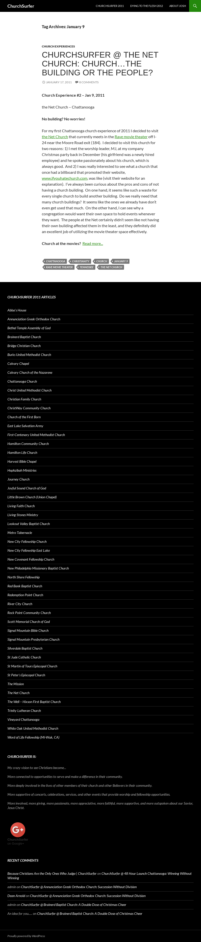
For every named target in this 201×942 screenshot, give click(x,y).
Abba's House (16, 310)
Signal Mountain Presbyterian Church (33, 639)
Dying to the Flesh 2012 (146, 5)
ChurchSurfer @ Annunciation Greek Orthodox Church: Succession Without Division (79, 887)
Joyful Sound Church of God (26, 488)
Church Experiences (58, 46)
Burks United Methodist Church (29, 354)
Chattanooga (55, 261)
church (101, 261)
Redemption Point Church (25, 595)
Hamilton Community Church (28, 443)
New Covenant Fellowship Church (30, 559)
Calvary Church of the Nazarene (29, 372)
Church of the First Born (24, 417)
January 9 (121, 261)
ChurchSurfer (20, 6)
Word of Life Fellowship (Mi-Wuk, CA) (33, 737)
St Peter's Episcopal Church (26, 675)
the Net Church (55, 136)
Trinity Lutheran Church (24, 710)
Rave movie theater (131, 136)
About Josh (177, 5)
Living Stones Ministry (22, 515)
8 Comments (89, 82)
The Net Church (111, 267)
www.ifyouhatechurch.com (64, 178)
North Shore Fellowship (23, 577)
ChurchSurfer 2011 (110, 5)
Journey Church (18, 479)
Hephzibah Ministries (21, 470)
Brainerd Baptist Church (24, 337)
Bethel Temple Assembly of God (28, 328)
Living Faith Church (21, 506)
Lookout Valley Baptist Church (28, 524)
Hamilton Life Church (22, 452)
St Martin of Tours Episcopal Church (32, 666)
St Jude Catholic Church (24, 657)
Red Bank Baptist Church (24, 586)
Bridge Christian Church (24, 346)
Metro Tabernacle (19, 532)
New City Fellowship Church (27, 541)
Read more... (92, 243)
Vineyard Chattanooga (23, 719)
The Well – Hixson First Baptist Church (34, 702)
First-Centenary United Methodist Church (36, 435)
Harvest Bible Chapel (21, 461)
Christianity (80, 261)
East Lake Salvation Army (25, 426)
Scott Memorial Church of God (28, 621)
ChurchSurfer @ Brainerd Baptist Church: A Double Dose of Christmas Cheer (73, 904)
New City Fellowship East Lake (28, 550)
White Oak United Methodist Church (32, 728)
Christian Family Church (24, 399)
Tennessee (87, 267)
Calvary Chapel (18, 363)
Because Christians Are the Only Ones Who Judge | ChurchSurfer (52, 873)
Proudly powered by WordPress (26, 936)
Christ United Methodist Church (29, 390)
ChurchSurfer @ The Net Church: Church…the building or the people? (100, 63)
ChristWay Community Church (28, 408)
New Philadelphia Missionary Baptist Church (38, 568)
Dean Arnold (16, 896)
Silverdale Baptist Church (24, 648)
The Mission (15, 684)
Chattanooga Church (22, 381)
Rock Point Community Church (29, 613)
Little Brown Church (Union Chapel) (32, 497)
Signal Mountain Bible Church (28, 630)
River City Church (19, 604)
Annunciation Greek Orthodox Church (33, 319)
